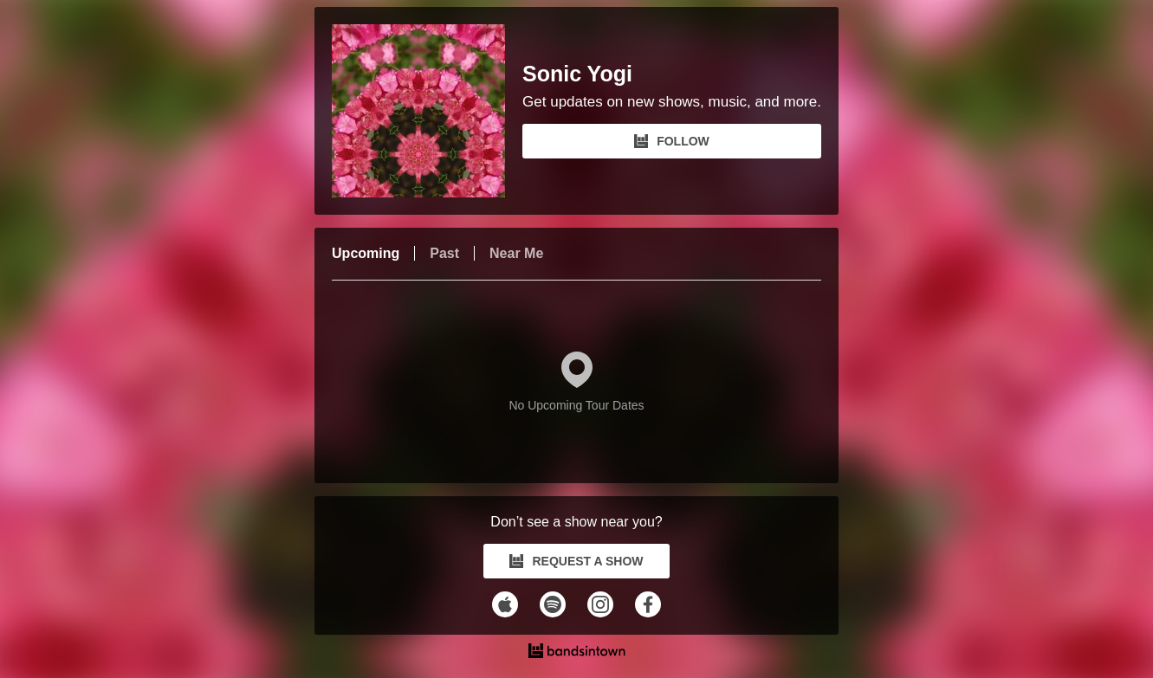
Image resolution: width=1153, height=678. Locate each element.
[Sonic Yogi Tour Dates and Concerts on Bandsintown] (576, 653)
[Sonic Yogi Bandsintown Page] (427, 110)
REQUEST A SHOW (576, 561)
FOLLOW (671, 141)
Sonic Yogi (577, 74)
